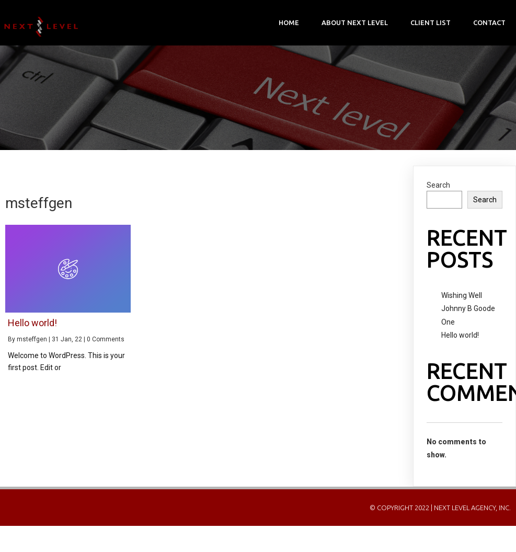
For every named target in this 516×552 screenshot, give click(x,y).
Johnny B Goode (468, 308)
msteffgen (32, 339)
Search (438, 185)
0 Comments (105, 339)
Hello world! (460, 335)
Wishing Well (461, 295)
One (448, 322)
